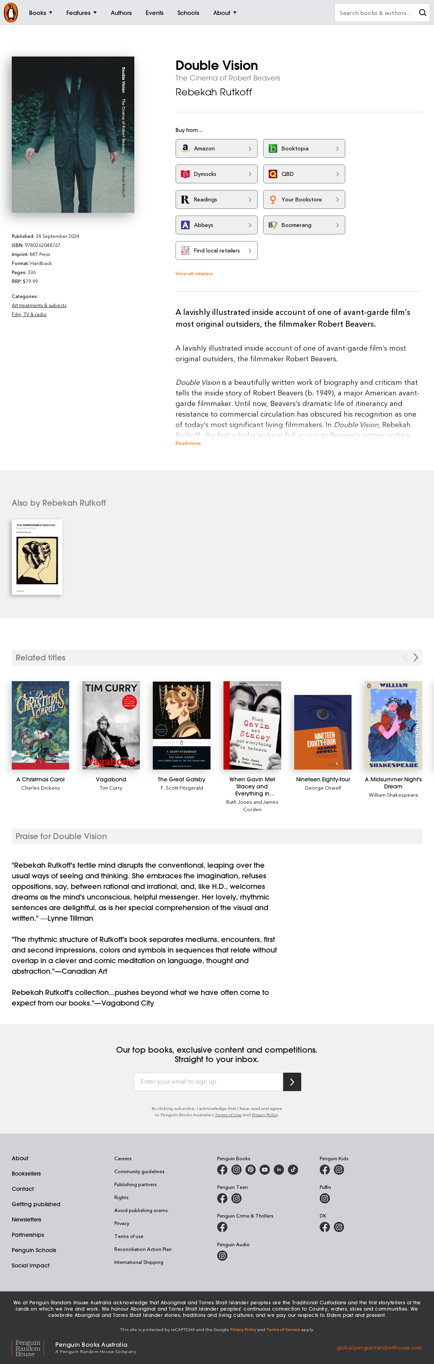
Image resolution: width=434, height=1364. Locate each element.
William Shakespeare (393, 794)
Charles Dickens (40, 787)
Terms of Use (228, 1114)
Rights (121, 1197)
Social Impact (30, 1265)
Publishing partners (135, 1184)
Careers (123, 1158)
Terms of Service (283, 1329)
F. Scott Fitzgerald (182, 787)
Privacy (121, 1223)
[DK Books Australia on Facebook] (325, 1227)
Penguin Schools (34, 1250)
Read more (188, 442)
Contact (23, 1188)
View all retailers (194, 273)
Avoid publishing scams (141, 1210)
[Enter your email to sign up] (208, 1082)
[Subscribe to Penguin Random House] (292, 1082)
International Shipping (138, 1261)
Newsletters (26, 1219)
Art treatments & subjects (39, 305)
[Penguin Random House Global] (33, 1346)
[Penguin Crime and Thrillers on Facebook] (222, 1227)
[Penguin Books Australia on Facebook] (222, 1170)
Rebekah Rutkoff (214, 92)
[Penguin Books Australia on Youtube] (265, 1170)
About (20, 1158)
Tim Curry (111, 787)
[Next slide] (416, 657)
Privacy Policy (265, 1114)
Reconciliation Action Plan (143, 1248)
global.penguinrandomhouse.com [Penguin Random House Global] (379, 1347)
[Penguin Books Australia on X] (250, 1170)
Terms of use (128, 1236)
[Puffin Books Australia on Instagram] (325, 1198)
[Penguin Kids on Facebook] (325, 1170)
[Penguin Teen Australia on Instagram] (236, 1198)
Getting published (36, 1204)
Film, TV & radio (29, 314)
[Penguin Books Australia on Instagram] (236, 1170)
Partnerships (28, 1234)
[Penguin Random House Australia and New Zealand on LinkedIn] (279, 1170)
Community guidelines (139, 1171)
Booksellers (26, 1173)
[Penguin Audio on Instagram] (222, 1256)
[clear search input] (422, 13)
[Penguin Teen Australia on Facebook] (222, 1198)
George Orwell (323, 787)
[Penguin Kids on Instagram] (339, 1170)
